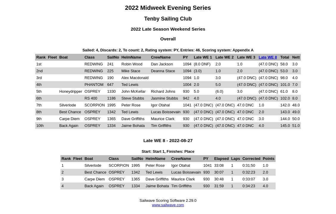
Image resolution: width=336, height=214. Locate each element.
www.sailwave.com (168, 205)
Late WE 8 (268, 57)
